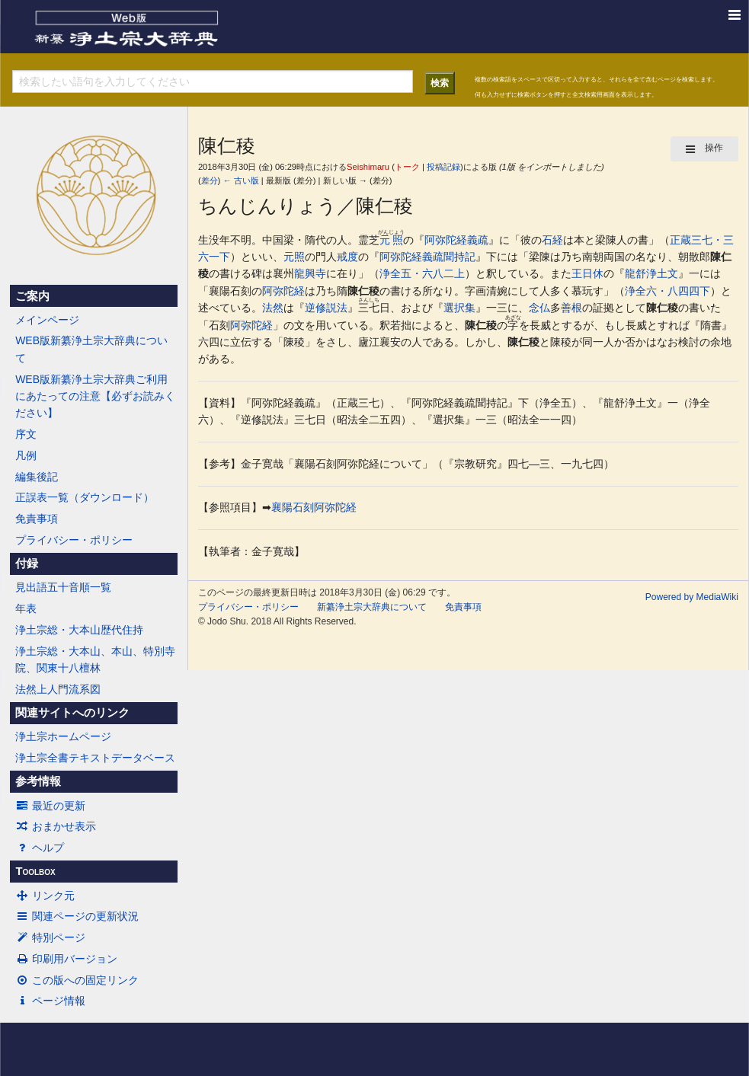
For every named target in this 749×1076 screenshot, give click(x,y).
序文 (26, 434)
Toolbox (35, 871)
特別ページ (50, 937)
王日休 (587, 273)
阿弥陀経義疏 (456, 240)
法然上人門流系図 (58, 689)
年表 (26, 608)
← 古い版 (240, 180)
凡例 (26, 455)
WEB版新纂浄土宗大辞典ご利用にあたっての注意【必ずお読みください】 (95, 396)
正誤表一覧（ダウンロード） (84, 497)
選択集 (459, 308)
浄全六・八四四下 (667, 291)
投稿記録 (443, 166)
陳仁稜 (363, 291)
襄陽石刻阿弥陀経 (314, 507)
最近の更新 (50, 806)
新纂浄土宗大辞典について (372, 607)
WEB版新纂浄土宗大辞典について (91, 348)
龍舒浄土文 (651, 273)
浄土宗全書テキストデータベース (95, 758)
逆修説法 (326, 308)
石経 (552, 240)
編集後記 (36, 477)
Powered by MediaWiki (691, 597)
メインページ (47, 320)
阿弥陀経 (283, 291)
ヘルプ (39, 847)
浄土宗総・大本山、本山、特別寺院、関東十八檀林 (95, 659)
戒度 (347, 257)
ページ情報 (50, 1001)
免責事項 (36, 518)
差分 (209, 180)
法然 (272, 308)
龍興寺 (310, 273)
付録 (26, 563)
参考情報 (38, 781)
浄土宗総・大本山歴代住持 (79, 630)
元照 (391, 240)
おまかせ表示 (55, 826)
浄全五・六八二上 (422, 273)
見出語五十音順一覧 (63, 587)
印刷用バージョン (66, 959)
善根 (571, 308)
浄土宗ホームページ (63, 736)
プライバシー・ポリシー (74, 540)
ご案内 (32, 296)
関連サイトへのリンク (72, 713)
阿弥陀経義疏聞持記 (427, 257)
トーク (407, 166)
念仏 (539, 308)
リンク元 (45, 895)
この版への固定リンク (77, 980)
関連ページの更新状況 (77, 916)
